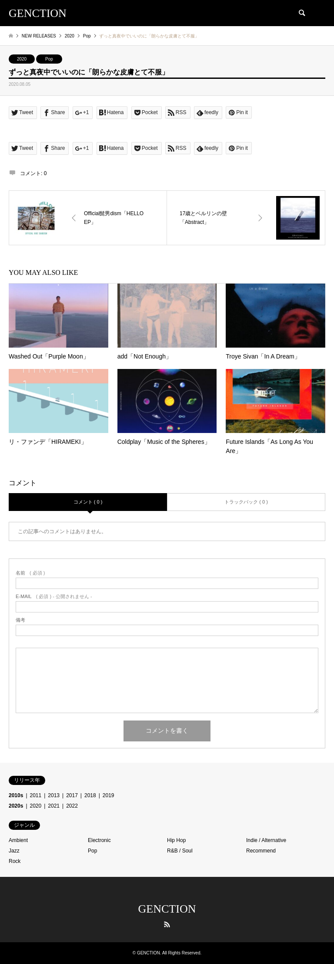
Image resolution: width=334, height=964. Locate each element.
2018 (90, 795)
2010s (16, 795)
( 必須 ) (30, 573)
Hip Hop (176, 840)
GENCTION (167, 909)
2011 (36, 795)
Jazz (14, 851)
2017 (72, 795)
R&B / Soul (180, 851)
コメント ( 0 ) (88, 501)
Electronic (99, 840)
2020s (16, 806)
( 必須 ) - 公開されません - (54, 596)
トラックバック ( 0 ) (246, 501)
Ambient (18, 840)
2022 (72, 806)
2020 (22, 59)
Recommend (261, 851)
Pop (49, 59)
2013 (54, 795)
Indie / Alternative (266, 840)
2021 (54, 806)
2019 (108, 795)
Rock (14, 861)
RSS (167, 924)
